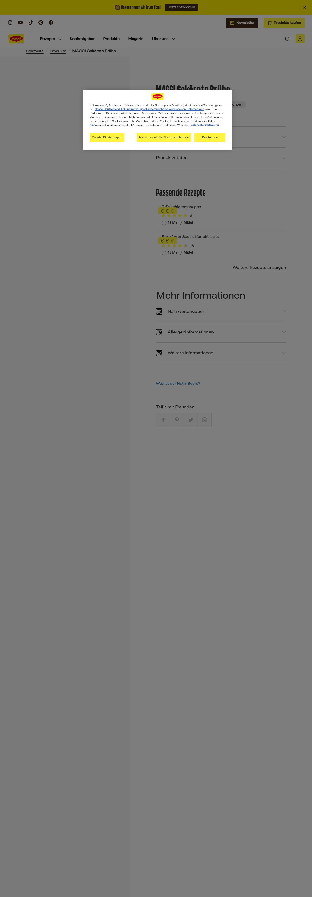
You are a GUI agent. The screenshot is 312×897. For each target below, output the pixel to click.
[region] (157, 120)
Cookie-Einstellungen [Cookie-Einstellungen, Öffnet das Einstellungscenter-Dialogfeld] (107, 137)
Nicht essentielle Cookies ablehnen (164, 137)
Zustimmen (210, 137)
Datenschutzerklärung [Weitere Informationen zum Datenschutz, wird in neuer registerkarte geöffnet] (204, 125)
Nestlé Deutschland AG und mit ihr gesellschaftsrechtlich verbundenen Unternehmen (149, 109)
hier (92, 125)
